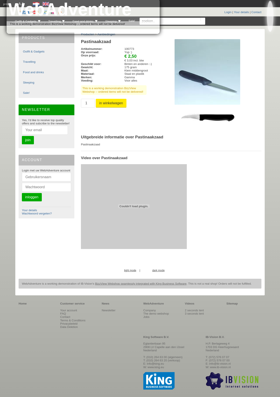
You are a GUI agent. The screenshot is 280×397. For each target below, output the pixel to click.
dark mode (158, 270)
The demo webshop (156, 313)
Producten (87, 34)
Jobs (146, 317)
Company (149, 310)
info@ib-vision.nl (220, 363)
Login (228, 12)
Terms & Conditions (73, 320)
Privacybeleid (68, 323)
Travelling (29, 61)
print (6, 4)
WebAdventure (153, 303)
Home (23, 303)
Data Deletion (69, 327)
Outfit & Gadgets (34, 51)
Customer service (72, 303)
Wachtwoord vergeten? (37, 213)
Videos (189, 303)
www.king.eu (156, 367)
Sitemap (232, 303)
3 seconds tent (194, 313)
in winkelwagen (111, 103)
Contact (256, 12)
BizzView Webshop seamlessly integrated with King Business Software (141, 283)
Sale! (26, 92)
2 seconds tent (194, 310)
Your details (241, 12)
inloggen (31, 197)
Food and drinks (33, 72)
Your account (68, 310)
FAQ (63, 313)
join (28, 140)
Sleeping (28, 82)
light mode (130, 270)
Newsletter (109, 310)
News (105, 303)
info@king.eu (155, 363)
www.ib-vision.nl (220, 367)
